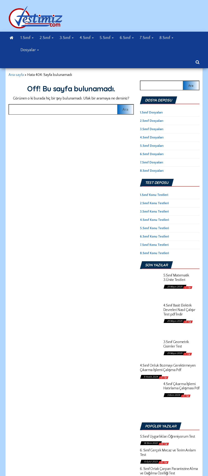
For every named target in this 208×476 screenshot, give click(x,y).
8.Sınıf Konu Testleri (154, 253)
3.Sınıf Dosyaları (151, 129)
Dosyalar (30, 50)
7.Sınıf (146, 38)
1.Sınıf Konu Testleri (154, 195)
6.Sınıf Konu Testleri (154, 236)
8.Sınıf (166, 38)
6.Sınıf (127, 38)
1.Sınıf (27, 38)
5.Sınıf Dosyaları (152, 146)
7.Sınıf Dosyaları (151, 162)
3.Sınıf (67, 38)
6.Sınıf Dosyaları (152, 154)
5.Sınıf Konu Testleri (154, 228)
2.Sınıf (46, 38)
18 (161, 462)
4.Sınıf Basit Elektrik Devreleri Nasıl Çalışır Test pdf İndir (179, 309)
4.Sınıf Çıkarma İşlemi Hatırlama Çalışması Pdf (181, 386)
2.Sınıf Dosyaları (151, 121)
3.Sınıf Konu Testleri (154, 211)
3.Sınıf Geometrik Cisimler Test (176, 344)
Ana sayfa (16, 75)
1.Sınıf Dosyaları (151, 112)
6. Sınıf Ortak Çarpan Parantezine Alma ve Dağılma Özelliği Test (169, 471)
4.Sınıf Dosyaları (152, 137)
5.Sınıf (107, 38)
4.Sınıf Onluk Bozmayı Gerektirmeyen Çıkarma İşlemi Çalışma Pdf (168, 368)
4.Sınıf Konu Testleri (154, 220)
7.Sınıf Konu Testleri (154, 245)
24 (162, 444)
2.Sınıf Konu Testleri (154, 203)
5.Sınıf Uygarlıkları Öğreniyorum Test (167, 437)
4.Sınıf (87, 38)
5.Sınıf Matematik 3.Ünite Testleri (176, 277)
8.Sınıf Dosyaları (152, 171)
